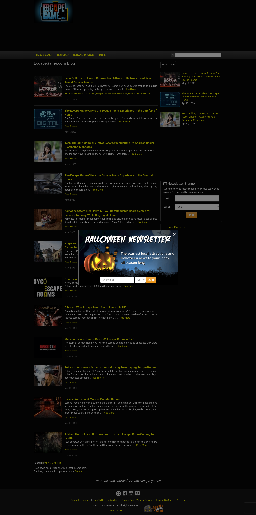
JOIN (151, 280)
